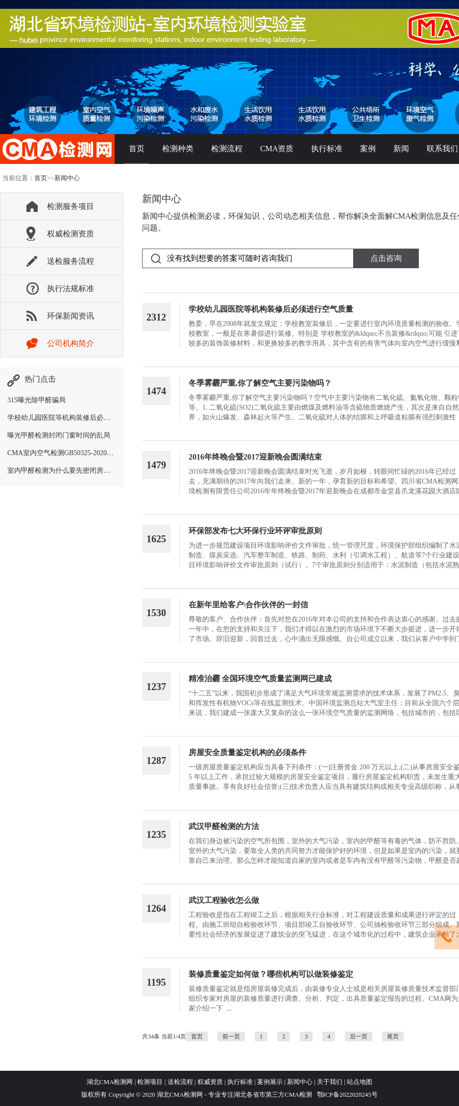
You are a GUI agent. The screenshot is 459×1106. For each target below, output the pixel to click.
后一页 (358, 1036)
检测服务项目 (70, 206)
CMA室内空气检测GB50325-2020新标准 (67, 453)
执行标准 (326, 148)
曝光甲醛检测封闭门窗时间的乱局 (58, 435)
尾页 (393, 1036)
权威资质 (210, 1081)
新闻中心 (67, 178)
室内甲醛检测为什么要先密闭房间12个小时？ (76, 470)
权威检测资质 (70, 234)
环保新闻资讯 (70, 316)
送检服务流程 (70, 261)
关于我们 (329, 1081)
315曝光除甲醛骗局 (36, 400)
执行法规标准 (70, 288)
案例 (368, 148)
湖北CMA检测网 (110, 1081)
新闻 (401, 148)
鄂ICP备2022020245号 (346, 1094)
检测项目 (150, 1081)
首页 (137, 148)
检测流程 (226, 148)
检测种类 (177, 148)
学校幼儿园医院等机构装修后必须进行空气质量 (79, 417)
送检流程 (180, 1081)
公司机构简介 (70, 343)
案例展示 (270, 1081)
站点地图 (359, 1081)
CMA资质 (276, 148)
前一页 (231, 1036)
